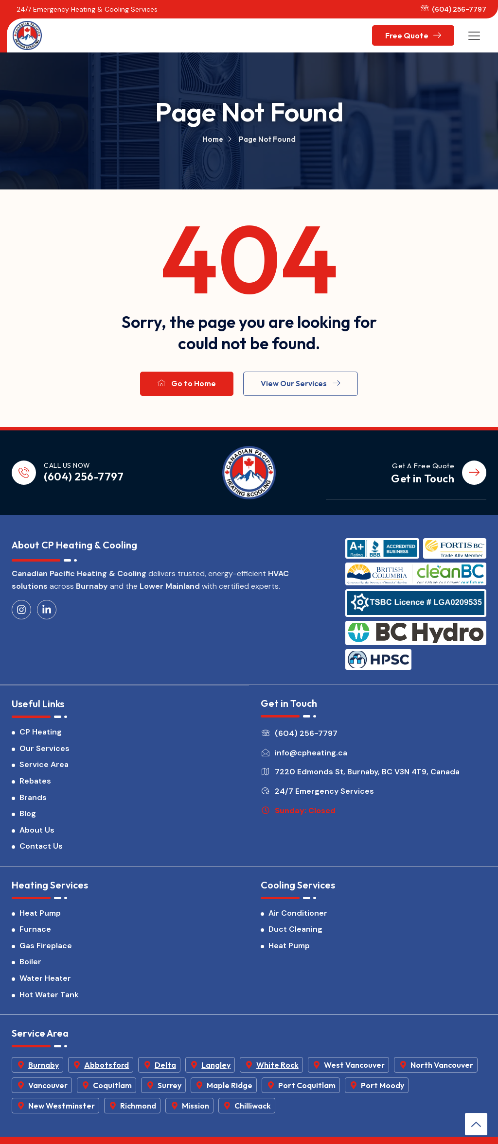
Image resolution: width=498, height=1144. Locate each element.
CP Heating (40, 736)
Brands (33, 801)
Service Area (44, 768)
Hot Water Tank (49, 999)
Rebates (35, 784)
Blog (27, 817)
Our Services (44, 752)
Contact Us (41, 850)
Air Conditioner (297, 917)
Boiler (30, 966)
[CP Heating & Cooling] (27, 35)
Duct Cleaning (295, 933)
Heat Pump (40, 917)
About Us (36, 833)
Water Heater (45, 982)
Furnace (35, 933)
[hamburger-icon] (474, 35)
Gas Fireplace (45, 950)
